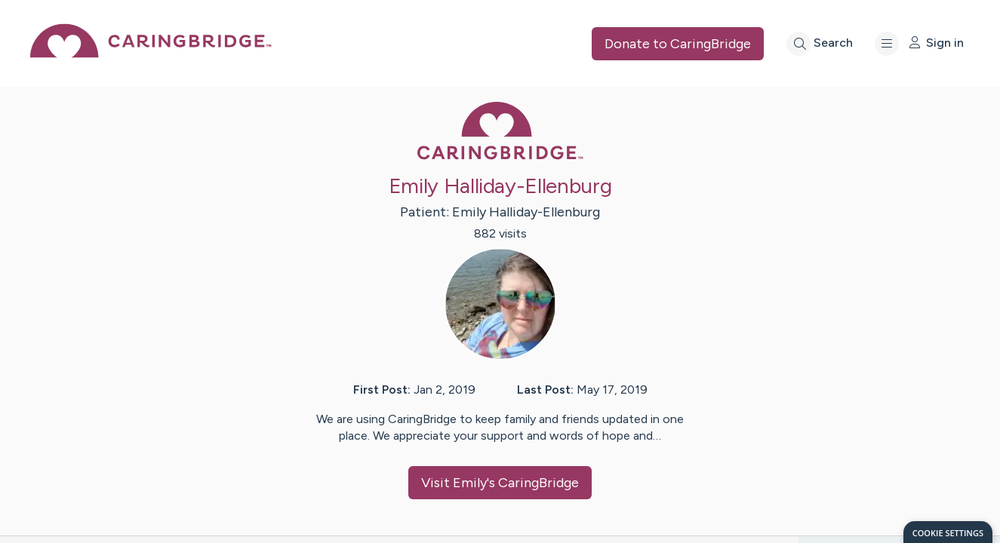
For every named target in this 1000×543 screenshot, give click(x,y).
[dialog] (947, 532)
